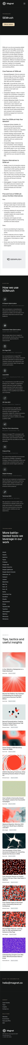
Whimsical (5, 616)
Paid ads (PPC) (6, 1021)
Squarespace (6, 601)
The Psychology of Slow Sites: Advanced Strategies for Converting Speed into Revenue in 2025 (13, 852)
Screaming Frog (6, 594)
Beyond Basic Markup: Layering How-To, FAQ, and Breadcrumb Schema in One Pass (12, 930)
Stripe (4, 604)
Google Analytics (7, 567)
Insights (4, 1007)
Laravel (4, 579)
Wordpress (5, 619)
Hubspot (4, 577)
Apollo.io (4, 557)
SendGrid (5, 596)
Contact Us (5, 1009)
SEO (3, 1023)
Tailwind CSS (6, 606)
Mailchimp (5, 582)
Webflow (4, 614)
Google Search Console (8, 572)
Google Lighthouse (7, 569)
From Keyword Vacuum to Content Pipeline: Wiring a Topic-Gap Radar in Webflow (14, 878)
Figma (4, 559)
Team (3, 1005)
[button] (24, 3)
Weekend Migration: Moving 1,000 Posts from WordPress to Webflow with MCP (13, 825)
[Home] (8, 3)
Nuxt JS (4, 589)
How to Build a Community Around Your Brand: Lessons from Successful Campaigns (13, 799)
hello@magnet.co (6, 1035)
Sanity (4, 591)
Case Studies (6, 1002)
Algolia (4, 554)
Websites (4, 1016)
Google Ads (5, 564)
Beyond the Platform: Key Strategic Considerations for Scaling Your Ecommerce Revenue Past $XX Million (13, 696)
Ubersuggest (6, 611)
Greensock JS (6, 574)
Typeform (5, 609)
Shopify (4, 599)
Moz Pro (4, 584)
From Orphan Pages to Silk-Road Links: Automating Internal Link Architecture (12, 904)
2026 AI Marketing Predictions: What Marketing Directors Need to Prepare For (13, 773)
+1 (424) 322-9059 (6, 1037)
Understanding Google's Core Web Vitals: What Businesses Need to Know (12, 956)
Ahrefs (4, 552)
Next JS (4, 587)
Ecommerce (5, 1019)
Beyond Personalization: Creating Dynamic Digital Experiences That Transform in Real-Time (12, 723)
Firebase (4, 562)
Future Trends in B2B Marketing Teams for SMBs (12, 748)
